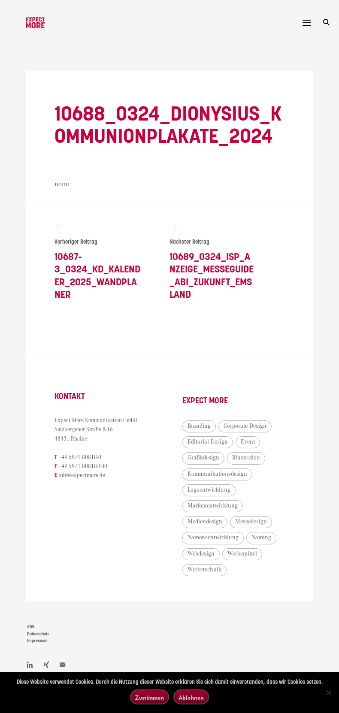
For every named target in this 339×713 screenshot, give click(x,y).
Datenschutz (38, 634)
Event (248, 442)
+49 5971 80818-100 (82, 466)
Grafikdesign (203, 458)
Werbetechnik (204, 570)
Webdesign (201, 554)
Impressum (37, 641)
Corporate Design (245, 426)
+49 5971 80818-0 (79, 457)
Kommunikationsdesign (217, 474)
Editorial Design (208, 442)
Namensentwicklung (213, 538)
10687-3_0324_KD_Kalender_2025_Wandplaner (97, 261)
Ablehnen (191, 697)
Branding (199, 426)
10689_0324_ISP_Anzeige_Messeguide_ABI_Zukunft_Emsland (213, 261)
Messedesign (251, 522)
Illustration (246, 458)
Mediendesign (205, 522)
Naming (261, 538)
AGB (31, 627)
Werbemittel (242, 554)
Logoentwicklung (209, 490)
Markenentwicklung (213, 506)
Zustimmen (149, 697)
